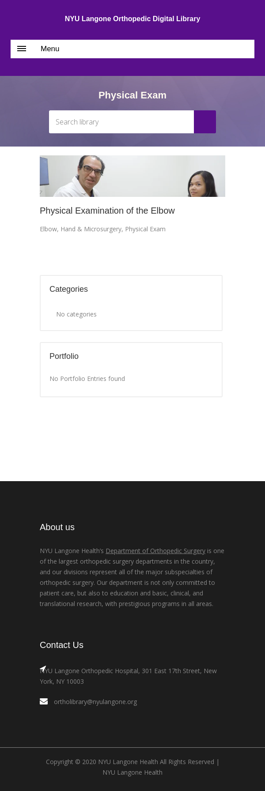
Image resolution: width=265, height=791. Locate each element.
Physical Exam (145, 229)
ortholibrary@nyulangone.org (95, 701)
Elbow (48, 229)
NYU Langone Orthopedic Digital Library (133, 19)
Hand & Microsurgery (91, 229)
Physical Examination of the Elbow (107, 210)
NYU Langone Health (132, 772)
